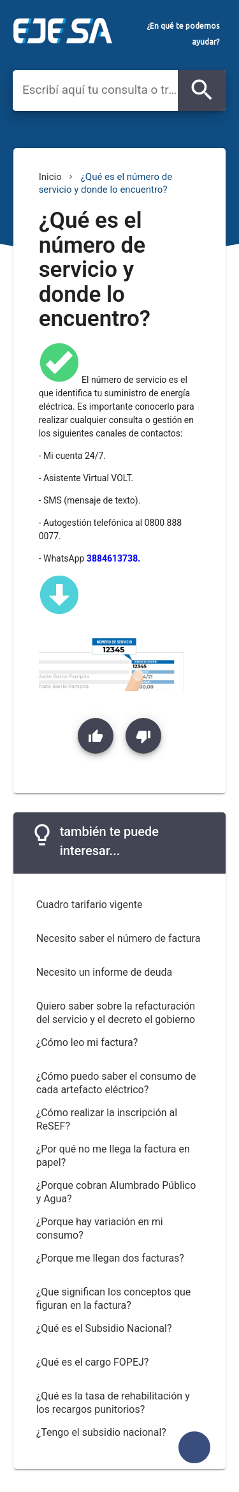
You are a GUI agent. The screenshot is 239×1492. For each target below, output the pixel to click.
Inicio (50, 177)
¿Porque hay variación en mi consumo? (99, 1228)
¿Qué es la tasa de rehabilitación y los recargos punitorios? (113, 1402)
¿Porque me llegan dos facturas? (110, 1258)
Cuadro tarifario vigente (89, 905)
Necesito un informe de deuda (104, 972)
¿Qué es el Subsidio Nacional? (104, 1328)
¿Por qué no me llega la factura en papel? (113, 1155)
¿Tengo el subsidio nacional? (101, 1432)
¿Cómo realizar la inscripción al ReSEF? (107, 1119)
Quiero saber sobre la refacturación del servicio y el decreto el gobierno (116, 1013)
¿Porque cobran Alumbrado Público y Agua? (116, 1192)
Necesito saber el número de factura (118, 938)
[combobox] (100, 90)
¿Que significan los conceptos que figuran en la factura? (113, 1298)
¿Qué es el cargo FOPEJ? (92, 1362)
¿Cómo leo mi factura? (87, 1042)
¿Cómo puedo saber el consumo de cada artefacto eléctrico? (116, 1083)
